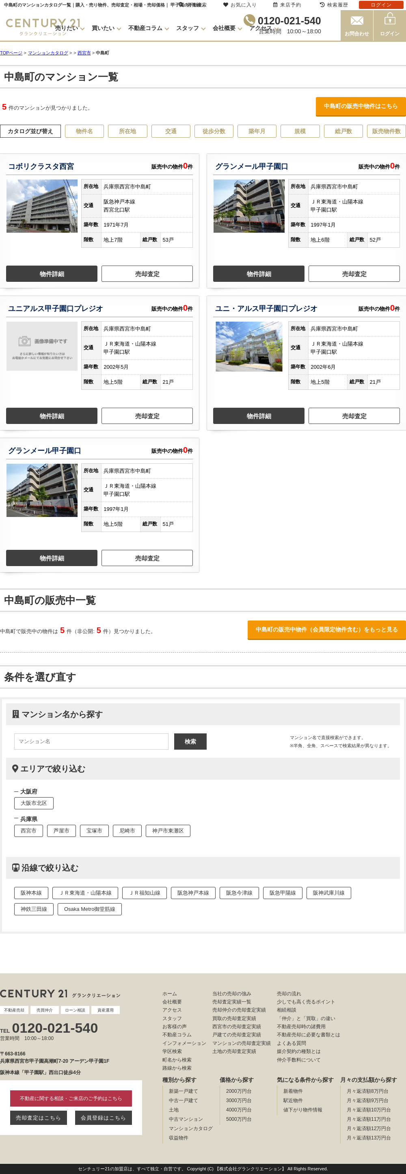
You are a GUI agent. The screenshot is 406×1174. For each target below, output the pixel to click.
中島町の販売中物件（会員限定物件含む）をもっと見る (327, 629)
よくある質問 (291, 1043)
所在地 (127, 131)
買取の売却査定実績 (234, 1018)
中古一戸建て (183, 1100)
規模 (300, 131)
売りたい (66, 28)
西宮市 (84, 52)
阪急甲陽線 (283, 893)
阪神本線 (31, 893)
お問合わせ (357, 34)
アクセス (260, 28)
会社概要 (224, 28)
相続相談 (286, 1010)
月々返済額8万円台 (368, 1091)
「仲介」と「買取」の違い (306, 1018)
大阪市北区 (34, 803)
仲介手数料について (299, 1060)
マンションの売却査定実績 (241, 1043)
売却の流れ (289, 994)
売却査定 (147, 273)
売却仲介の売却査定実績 (239, 1010)
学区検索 (172, 1051)
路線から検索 (177, 1068)
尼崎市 (127, 831)
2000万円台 (239, 1091)
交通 (171, 131)
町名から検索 (177, 1060)
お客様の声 (174, 1026)
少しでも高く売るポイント (306, 1002)
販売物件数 (386, 131)
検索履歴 (334, 5)
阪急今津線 (239, 893)
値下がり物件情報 (302, 1110)
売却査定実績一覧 (231, 1002)
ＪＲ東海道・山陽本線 (85, 893)
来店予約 (287, 5)
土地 (174, 1110)
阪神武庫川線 (329, 893)
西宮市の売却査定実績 (236, 1026)
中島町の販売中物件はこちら (361, 106)
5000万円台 (239, 1119)
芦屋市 (61, 831)
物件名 (84, 131)
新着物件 (293, 1091)
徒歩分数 (214, 131)
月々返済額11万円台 (369, 1119)
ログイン (390, 34)
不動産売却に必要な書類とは (308, 1035)
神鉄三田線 (34, 909)
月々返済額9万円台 (368, 1100)
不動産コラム (145, 28)
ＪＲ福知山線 (144, 893)
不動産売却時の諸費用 (301, 1026)
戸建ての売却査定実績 (236, 1035)
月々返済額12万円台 (369, 1128)
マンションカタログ (191, 1128)
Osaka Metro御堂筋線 (89, 909)
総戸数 (343, 131)
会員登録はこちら (103, 1118)
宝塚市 (94, 831)
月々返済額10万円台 (369, 1110)
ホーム (169, 994)
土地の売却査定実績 (234, 1051)
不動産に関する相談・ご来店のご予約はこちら (71, 1098)
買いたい (103, 28)
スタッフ (187, 28)
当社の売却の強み (231, 994)
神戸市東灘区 (168, 831)
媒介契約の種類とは (299, 1051)
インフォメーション (184, 1043)
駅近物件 (293, 1100)
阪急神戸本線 (193, 893)
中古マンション (186, 1119)
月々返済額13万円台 (369, 1138)
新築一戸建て (183, 1091)
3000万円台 (239, 1100)
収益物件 (178, 1138)
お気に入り (240, 5)
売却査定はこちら (38, 1118)
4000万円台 (239, 1110)
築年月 (257, 131)
